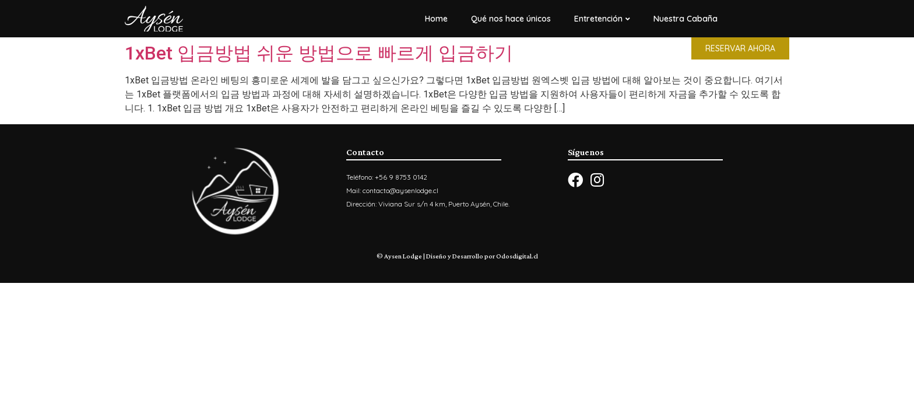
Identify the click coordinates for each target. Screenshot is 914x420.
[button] (740, 48)
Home (436, 19)
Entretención (602, 19)
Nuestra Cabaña (685, 19)
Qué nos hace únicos (511, 19)
